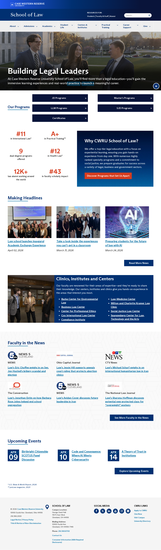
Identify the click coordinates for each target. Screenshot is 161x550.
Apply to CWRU (140, 510)
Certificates (58, 118)
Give (148, 26)
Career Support (132, 25)
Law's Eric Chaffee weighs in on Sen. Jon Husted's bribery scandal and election (28, 371)
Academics (50, 26)
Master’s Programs (124, 98)
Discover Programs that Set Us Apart (108, 175)
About (16, 26)
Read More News (139, 263)
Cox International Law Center (78, 315)
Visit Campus (139, 517)
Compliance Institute (73, 319)
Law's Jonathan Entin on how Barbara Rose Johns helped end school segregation (29, 401)
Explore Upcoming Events (134, 471)
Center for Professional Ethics (78, 311)
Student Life (68, 25)
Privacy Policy (27, 520)
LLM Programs (59, 108)
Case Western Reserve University (30, 509)
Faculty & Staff (102, 16)
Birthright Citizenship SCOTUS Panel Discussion (35, 455)
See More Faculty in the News (132, 417)
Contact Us (57, 535)
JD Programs (59, 98)
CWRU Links (141, 506)
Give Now (138, 514)
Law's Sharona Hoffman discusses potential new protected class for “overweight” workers (124, 401)
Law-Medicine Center (123, 299)
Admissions (32, 26)
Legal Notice (16, 520)
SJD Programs (124, 108)
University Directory (142, 521)
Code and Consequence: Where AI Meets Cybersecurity (86, 455)
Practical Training (111, 25)
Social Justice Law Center (125, 311)
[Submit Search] (149, 15)
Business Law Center (73, 306)
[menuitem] (15, 26)
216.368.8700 (64, 531)
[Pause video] (156, 86)
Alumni (112, 16)
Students (91, 16)
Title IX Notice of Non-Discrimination (26, 523)
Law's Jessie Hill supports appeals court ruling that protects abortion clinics (76, 371)
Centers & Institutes (89, 25)
